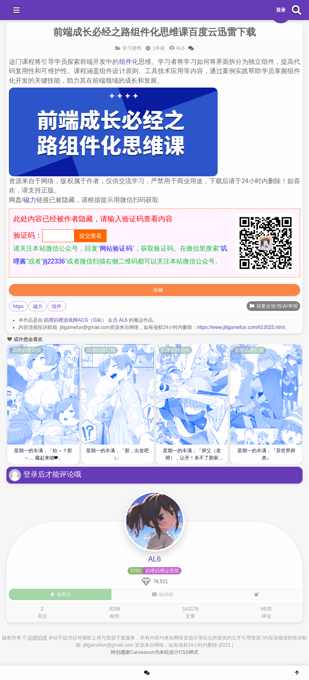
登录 (281, 10)
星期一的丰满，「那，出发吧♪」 (117, 454)
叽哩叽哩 (37, 638)
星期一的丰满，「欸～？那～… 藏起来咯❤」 (43, 454)
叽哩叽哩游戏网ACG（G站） (75, 320)
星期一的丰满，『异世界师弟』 (266, 454)
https (18, 306)
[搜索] (296, 10)
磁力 (29, 199)
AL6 (123, 320)
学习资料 (132, 48)
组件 (125, 61)
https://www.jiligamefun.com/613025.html (240, 327)
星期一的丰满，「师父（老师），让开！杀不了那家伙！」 (192, 455)
